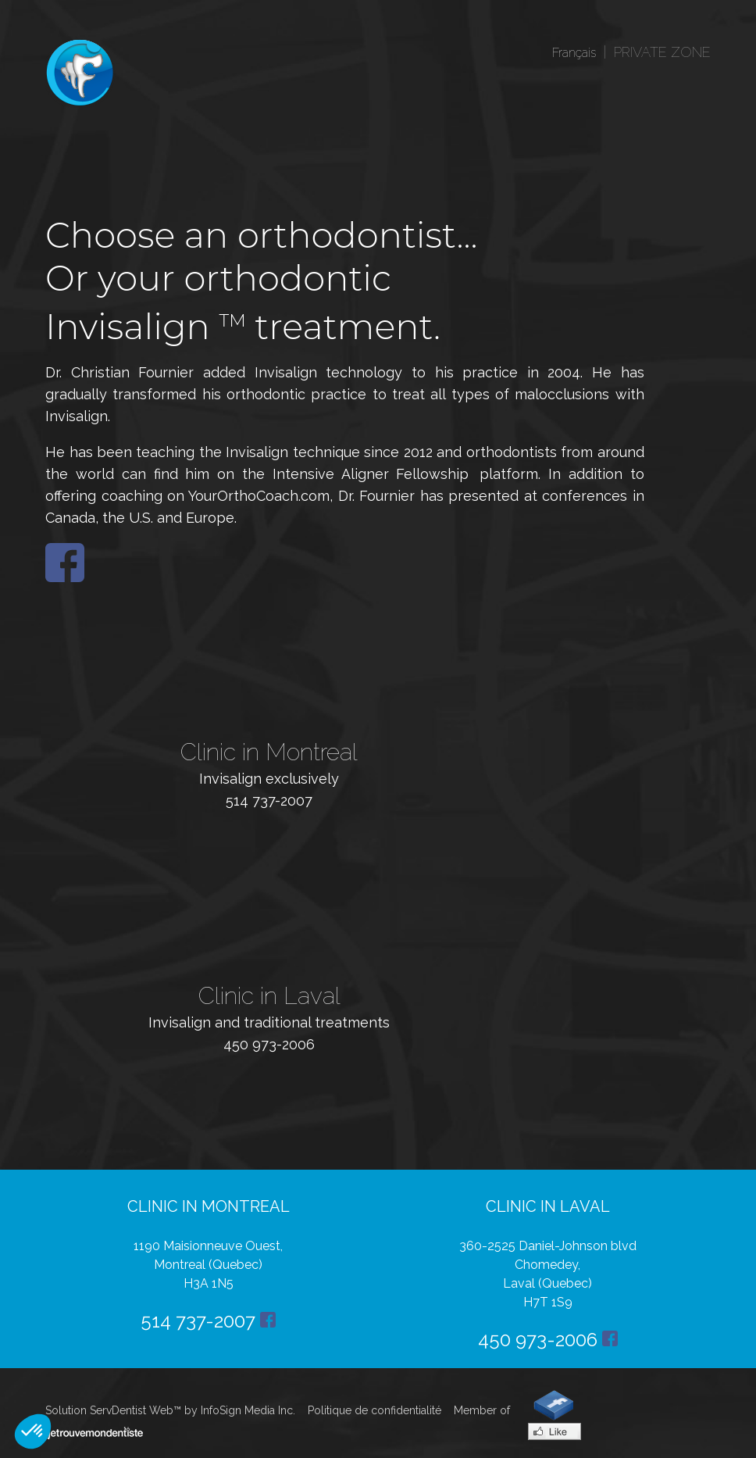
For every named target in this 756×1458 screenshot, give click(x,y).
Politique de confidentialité (374, 1410)
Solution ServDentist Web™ (113, 1410)
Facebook (64, 562)
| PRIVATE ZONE (653, 52)
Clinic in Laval (269, 996)
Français (574, 52)
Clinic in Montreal (269, 752)
